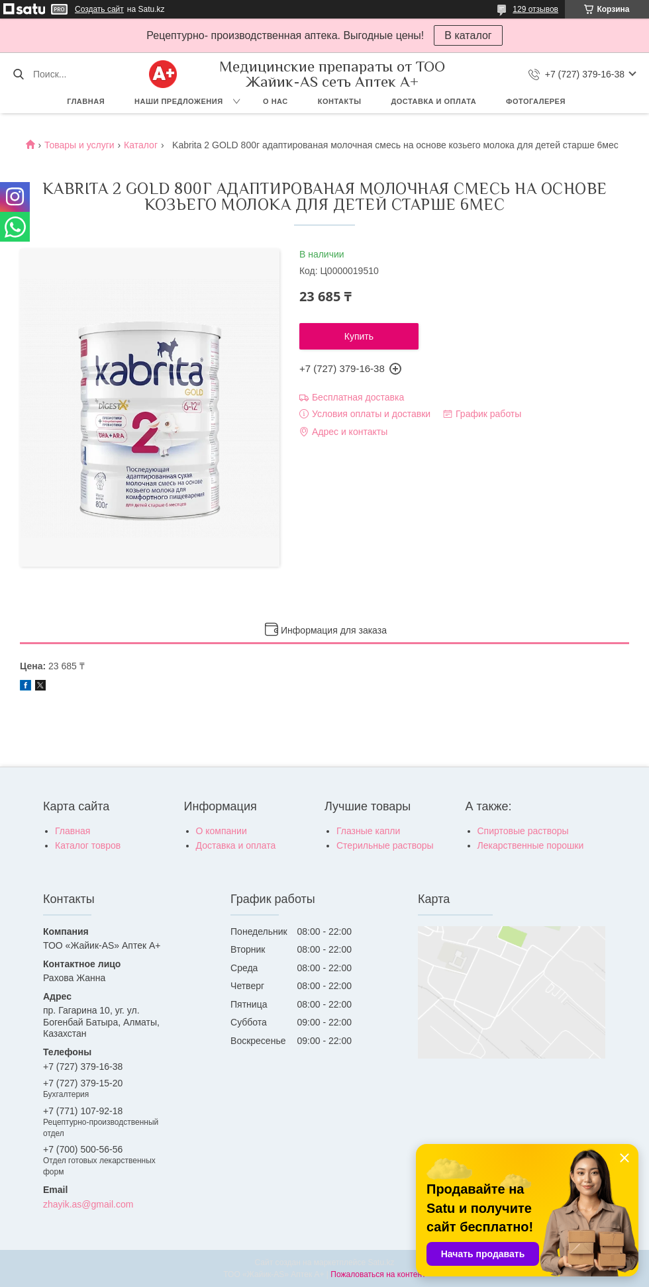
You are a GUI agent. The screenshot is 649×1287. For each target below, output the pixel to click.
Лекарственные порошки (530, 845)
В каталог (467, 35)
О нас (275, 101)
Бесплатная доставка (358, 397)
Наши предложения (178, 101)
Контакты (340, 101)
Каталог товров (88, 845)
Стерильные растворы (385, 845)
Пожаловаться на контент (377, 1274)
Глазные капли (368, 831)
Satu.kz (381, 1262)
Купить (359, 336)
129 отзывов (535, 9)
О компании (221, 831)
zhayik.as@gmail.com (88, 1204)
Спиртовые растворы (523, 831)
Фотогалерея (536, 101)
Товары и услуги (79, 145)
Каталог (141, 145)
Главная (86, 101)
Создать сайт (99, 9)
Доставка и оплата (433, 101)
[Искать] (18, 74)
